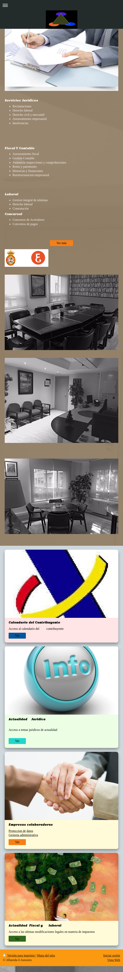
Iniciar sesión (111, 955)
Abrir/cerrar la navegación (61, 5)
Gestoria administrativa (23, 835)
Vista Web (113, 960)
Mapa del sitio (46, 955)
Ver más (61, 243)
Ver (17, 635)
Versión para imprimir (19, 955)
